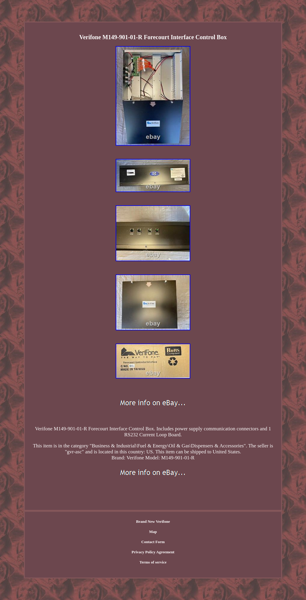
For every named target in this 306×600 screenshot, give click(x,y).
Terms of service (153, 562)
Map (153, 531)
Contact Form (153, 542)
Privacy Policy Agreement (152, 552)
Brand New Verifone (153, 521)
